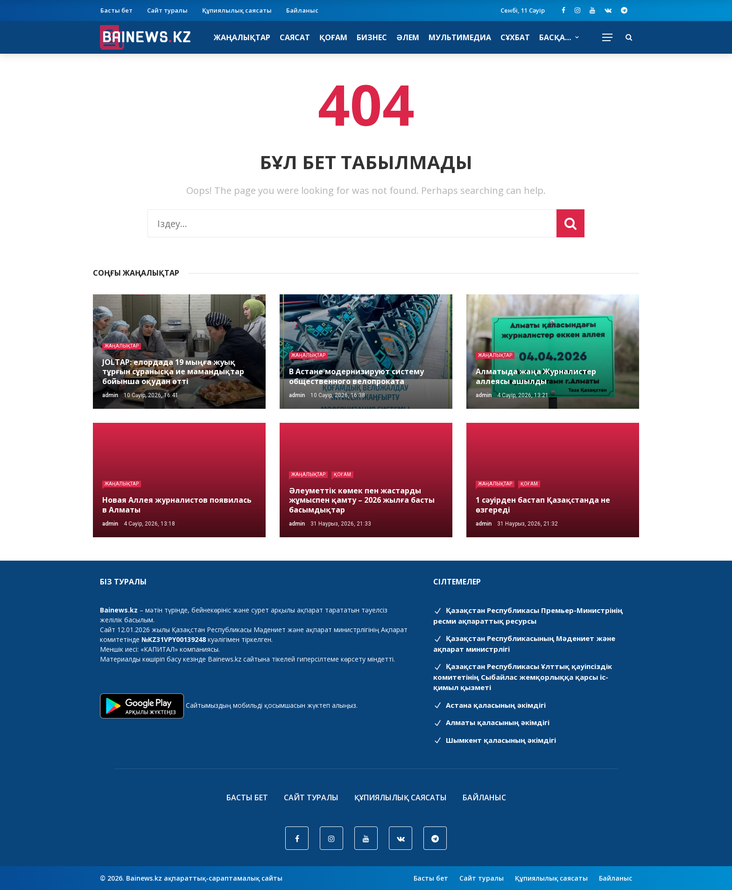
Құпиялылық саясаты (237, 10)
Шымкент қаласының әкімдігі (494, 740)
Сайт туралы (167, 10)
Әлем (407, 37)
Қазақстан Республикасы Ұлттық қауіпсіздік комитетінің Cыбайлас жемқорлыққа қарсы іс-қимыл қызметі (522, 677)
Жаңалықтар (242, 37)
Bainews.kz (224, 659)
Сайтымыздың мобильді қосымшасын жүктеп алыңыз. (272, 705)
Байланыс (302, 10)
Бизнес (372, 37)
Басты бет (116, 10)
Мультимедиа (460, 37)
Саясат (295, 37)
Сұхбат (515, 37)
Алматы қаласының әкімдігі (491, 722)
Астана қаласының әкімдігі (489, 705)
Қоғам (333, 37)
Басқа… (555, 37)
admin (110, 395)
